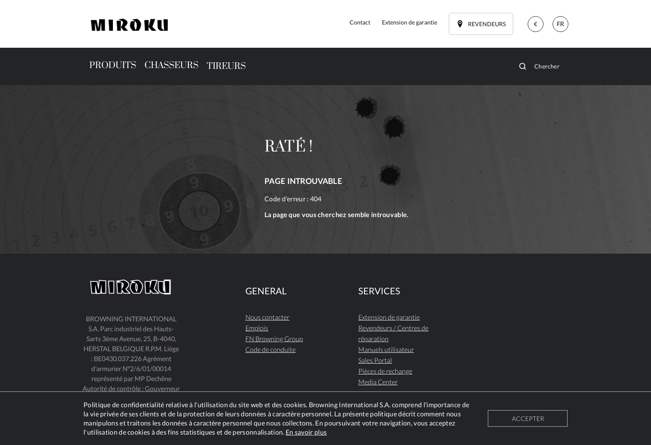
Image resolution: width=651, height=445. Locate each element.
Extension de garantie (389, 317)
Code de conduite (270, 349)
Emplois (256, 328)
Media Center (378, 382)
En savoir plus (306, 432)
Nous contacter (267, 317)
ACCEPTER (528, 418)
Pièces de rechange (385, 371)
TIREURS (226, 66)
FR (560, 23)
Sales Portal (375, 360)
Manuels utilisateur (386, 349)
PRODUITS (112, 65)
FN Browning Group (274, 338)
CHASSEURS (171, 65)
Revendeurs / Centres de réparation (393, 333)
